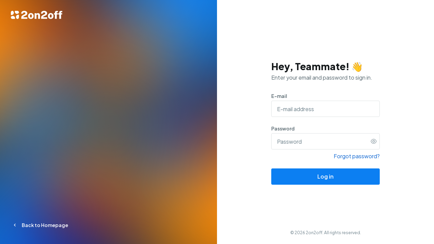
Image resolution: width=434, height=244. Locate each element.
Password (283, 128)
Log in (325, 176)
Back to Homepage (39, 225)
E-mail (279, 96)
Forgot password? (357, 156)
